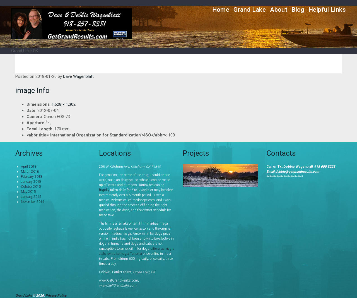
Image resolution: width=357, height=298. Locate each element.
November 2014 (32, 202)
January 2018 (31, 182)
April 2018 (29, 167)
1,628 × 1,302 (64, 104)
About (278, 9)
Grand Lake (249, 9)
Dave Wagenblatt (78, 76)
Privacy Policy (55, 295)
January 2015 (31, 197)
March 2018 (30, 172)
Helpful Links (327, 9)
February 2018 (31, 177)
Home (221, 9)
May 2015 (28, 192)
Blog (297, 9)
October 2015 (31, 187)
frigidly (104, 190)
